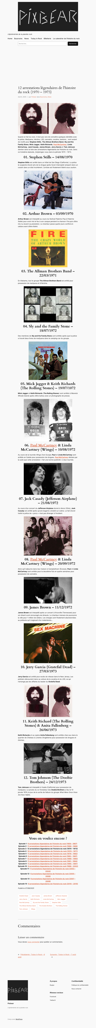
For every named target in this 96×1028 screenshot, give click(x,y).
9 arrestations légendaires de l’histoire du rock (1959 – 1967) (52, 844)
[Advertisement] (48, 62)
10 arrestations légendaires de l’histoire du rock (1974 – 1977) (53, 851)
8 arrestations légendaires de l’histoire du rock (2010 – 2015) (53, 884)
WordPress (19, 1019)
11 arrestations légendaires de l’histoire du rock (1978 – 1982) (53, 854)
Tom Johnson (23, 909)
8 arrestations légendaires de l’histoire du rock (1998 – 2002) (53, 866)
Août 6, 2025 (22, 97)
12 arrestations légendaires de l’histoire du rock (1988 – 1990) (52, 859)
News (49, 97)
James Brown (47, 896)
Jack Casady (36, 896)
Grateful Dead (23, 896)
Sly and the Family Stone (41, 902)
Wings (33, 909)
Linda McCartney (48, 899)
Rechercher (73, 43)
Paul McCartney (43, 445)
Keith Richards (35, 899)
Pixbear (33, 97)
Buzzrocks (43, 97)
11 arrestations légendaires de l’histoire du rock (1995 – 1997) (53, 864)
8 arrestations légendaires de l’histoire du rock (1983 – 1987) (52, 856)
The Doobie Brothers (45, 906)
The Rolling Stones (61, 906)
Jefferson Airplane (61, 896)
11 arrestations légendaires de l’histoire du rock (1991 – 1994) (52, 861)
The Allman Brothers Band (27, 906)
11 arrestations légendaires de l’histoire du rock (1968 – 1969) (53, 846)
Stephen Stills (56, 902)
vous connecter (33, 942)
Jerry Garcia (23, 899)
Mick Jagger (61, 899)
